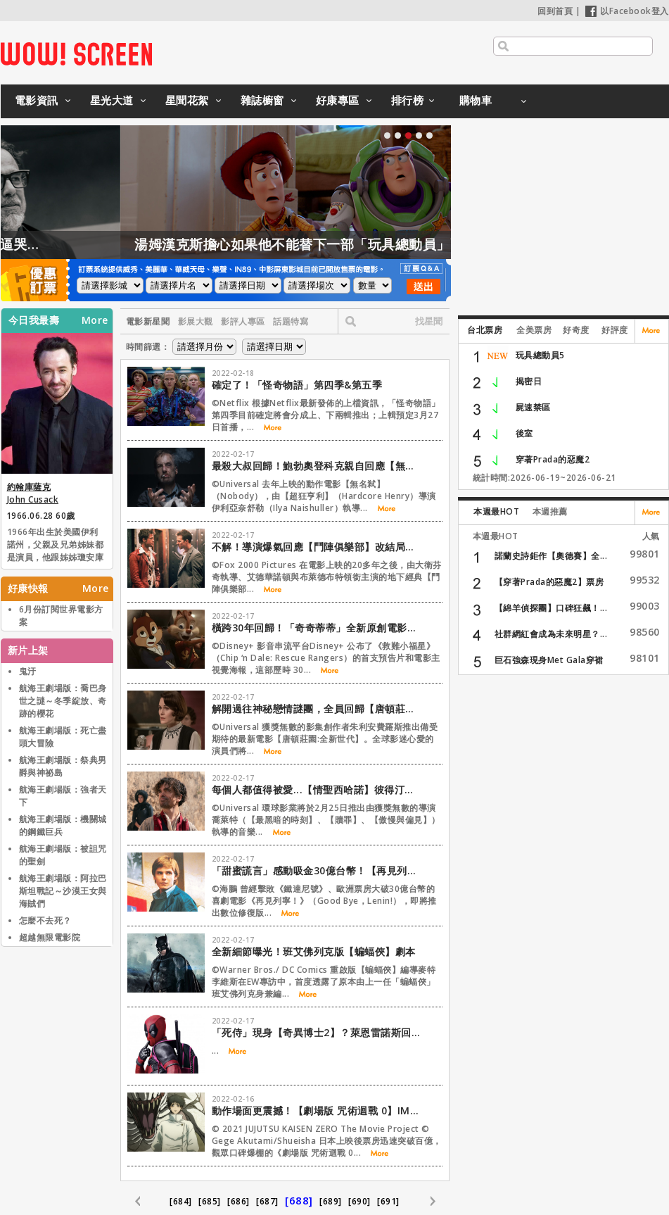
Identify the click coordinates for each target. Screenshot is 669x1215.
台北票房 (484, 330)
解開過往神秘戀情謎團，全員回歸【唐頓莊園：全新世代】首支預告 (317, 708)
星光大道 (112, 100)
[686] (238, 1201)
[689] (330, 1201)
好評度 (614, 330)
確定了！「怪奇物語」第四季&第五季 (297, 385)
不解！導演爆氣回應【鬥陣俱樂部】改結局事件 (317, 547)
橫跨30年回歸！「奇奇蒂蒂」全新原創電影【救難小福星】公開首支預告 (317, 628)
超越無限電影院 (50, 937)
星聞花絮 (187, 100)
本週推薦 (550, 511)
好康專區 (337, 100)
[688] (299, 1200)
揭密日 (529, 381)
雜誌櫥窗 (262, 100)
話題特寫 (290, 321)
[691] (388, 1201)
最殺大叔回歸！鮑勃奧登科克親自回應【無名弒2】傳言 (317, 466)
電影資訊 (36, 100)
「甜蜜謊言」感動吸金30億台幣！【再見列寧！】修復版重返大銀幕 (317, 870)
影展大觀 (195, 321)
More (95, 320)
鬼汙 (28, 671)
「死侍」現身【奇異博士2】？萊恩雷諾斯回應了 (317, 1032)
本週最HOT (496, 511)
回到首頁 (555, 11)
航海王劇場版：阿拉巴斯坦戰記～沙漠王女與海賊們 (63, 890)
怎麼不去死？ (45, 920)
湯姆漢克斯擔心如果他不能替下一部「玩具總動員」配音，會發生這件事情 (409, 244)
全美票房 (534, 330)
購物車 (475, 100)
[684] (181, 1201)
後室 (524, 433)
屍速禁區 (533, 407)
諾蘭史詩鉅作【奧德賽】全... (551, 556)
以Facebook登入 (627, 11)
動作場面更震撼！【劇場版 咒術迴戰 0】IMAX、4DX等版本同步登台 (317, 1110)
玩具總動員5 (540, 355)
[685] (209, 1201)
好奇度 (576, 330)
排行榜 (407, 100)
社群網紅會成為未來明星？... (551, 634)
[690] (359, 1201)
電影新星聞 (148, 321)
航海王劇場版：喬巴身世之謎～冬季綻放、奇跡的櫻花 (63, 700)
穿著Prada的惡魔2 (553, 459)
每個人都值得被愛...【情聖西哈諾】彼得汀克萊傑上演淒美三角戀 (317, 789)
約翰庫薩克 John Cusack (33, 493)
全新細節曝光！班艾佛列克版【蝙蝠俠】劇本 (314, 951)
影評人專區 (243, 321)
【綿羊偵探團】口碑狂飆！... (551, 608)
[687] (267, 1201)
